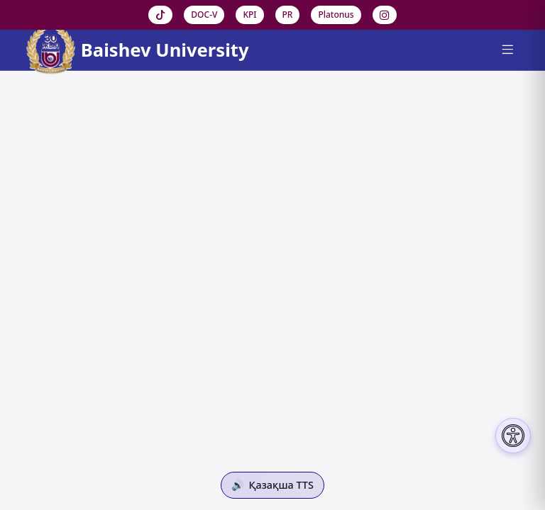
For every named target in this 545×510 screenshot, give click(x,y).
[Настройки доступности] (513, 435)
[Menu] (507, 50)
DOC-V (204, 14)
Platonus (335, 14)
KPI (249, 14)
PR (287, 14)
